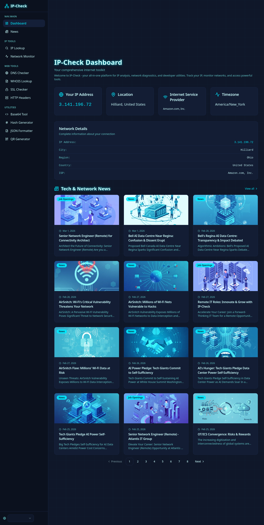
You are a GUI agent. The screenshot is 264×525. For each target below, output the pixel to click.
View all (251, 188)
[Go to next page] (199, 461)
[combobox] (21, 518)
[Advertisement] (132, 26)
